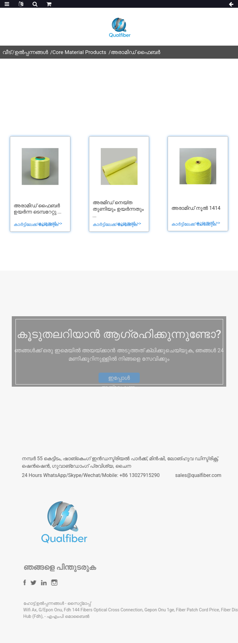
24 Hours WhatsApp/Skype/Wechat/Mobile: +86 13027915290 (116, 475)
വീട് (6, 52)
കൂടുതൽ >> (50, 223)
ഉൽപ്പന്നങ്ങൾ (31, 52)
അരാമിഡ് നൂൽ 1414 (195, 208)
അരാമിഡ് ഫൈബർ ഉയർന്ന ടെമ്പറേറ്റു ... (38, 209)
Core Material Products (79, 52)
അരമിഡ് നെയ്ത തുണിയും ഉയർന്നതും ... (118, 209)
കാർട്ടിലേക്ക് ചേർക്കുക (37, 224)
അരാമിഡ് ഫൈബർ (135, 52)
